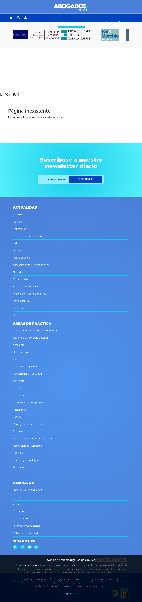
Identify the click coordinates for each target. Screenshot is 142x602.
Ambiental (19, 344)
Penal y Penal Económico (28, 424)
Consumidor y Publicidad (27, 373)
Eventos (18, 308)
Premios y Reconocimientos (29, 293)
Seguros (18, 452)
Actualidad (20, 22)
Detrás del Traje (22, 300)
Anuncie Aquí (20, 518)
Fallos (16, 243)
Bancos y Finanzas (23, 352)
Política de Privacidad (25, 533)
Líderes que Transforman (27, 236)
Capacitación (20, 279)
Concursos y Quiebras (25, 366)
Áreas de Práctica (116, 22)
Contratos (18, 395)
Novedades (19, 272)
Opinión (17, 221)
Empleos (63, 22)
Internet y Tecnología (25, 460)
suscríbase (85, 179)
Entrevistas (19, 228)
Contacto (18, 511)
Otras (16, 474)
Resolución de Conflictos (27, 445)
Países (95, 22)
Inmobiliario (19, 409)
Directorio (79, 22)
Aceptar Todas (71, 593)
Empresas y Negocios (25, 286)
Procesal (18, 431)
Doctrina (18, 315)
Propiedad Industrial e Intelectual (32, 438)
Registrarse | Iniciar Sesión (28, 489)
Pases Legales (21, 257)
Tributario (18, 467)
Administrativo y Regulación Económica (36, 330)
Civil (15, 359)
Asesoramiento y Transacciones (31, 264)
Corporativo (19, 388)
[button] (11, 18)
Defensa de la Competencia (29, 402)
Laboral (17, 416)
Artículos (18, 214)
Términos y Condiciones (26, 525)
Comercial (19, 380)
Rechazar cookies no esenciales (70, 583)
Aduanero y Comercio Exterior (30, 337)
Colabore (18, 497)
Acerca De (19, 504)
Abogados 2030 (43, 22)
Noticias (17, 250)
